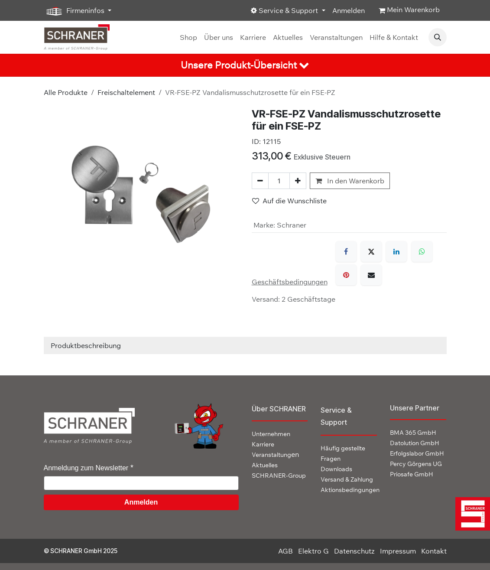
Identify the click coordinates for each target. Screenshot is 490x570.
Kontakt (434, 551)
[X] (371, 251)
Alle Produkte (66, 92)
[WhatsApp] (422, 251)
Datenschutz (354, 551)
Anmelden (348, 10)
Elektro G (313, 551)
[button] (437, 37)
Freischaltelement (126, 92)
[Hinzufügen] (297, 181)
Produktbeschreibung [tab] (86, 345)
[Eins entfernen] (260, 181)
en (275, 454)
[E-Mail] (371, 274)
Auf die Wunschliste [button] (289, 200)
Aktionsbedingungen (350, 490)
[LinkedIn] (396, 251)
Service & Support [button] (285, 10)
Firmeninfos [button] (75, 11)
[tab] (245, 65)
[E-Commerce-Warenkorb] (409, 10)
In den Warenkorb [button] (349, 180)
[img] (469, 513)
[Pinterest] (346, 274)
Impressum (398, 551)
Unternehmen (271, 434)
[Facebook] (346, 251)
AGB (285, 551)
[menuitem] (188, 37)
